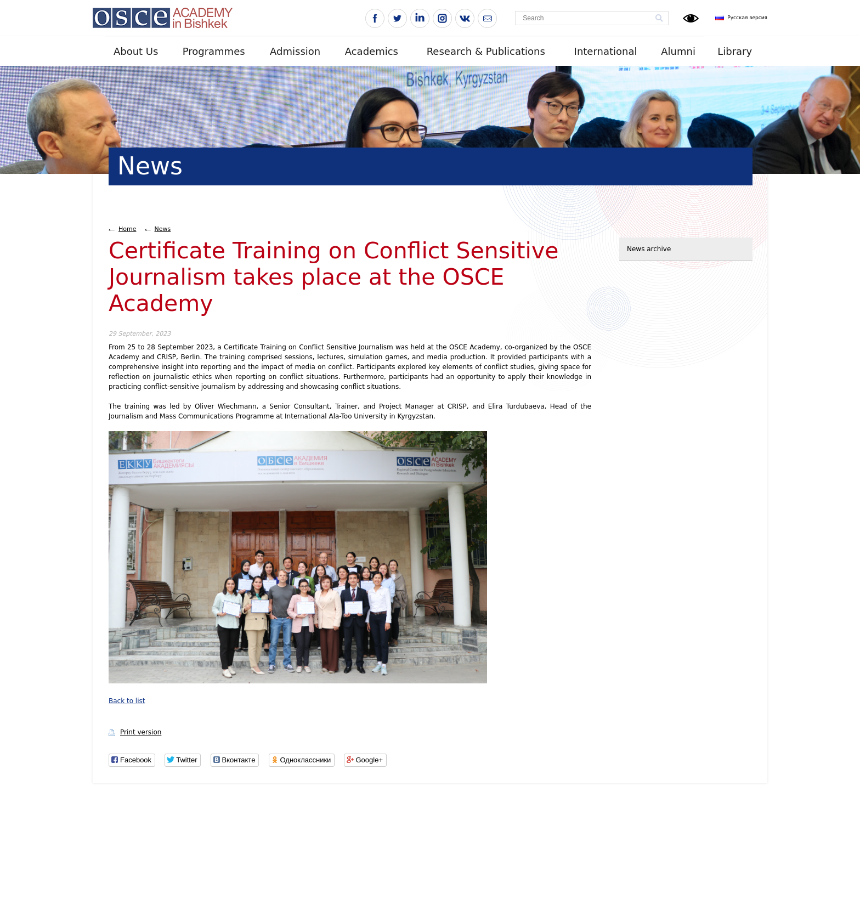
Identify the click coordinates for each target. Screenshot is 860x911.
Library (734, 51)
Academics (371, 51)
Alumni (678, 51)
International (605, 51)
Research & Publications (486, 51)
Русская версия (747, 17)
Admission (295, 51)
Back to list (127, 701)
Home (127, 229)
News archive (649, 249)
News (163, 229)
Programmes (214, 51)
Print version (140, 732)
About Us (136, 51)
